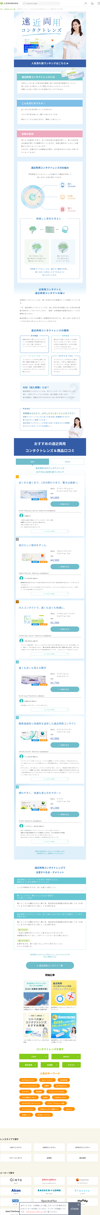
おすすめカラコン (61, 1086)
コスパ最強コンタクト (29, 1097)
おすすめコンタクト (28, 1080)
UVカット (69, 1109)
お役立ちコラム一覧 (9, 9)
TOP (1, 9)
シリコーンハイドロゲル (56, 1092)
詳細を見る (64, 504)
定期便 (47, 1086)
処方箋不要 (63, 1080)
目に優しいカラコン (44, 1115)
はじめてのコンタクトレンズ (31, 1103)
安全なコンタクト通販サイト (49, 1109)
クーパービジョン (27, 1109)
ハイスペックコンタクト (29, 1086)
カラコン (71, 1065)
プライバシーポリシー (35, 1211)
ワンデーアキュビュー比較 (55, 1103)
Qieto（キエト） (47, 1080)
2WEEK (67, 462)
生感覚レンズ (26, 1115)
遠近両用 (28, 1065)
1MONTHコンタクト (82, 1147)
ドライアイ (25, 1092)
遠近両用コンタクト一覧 (51, 965)
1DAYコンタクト (16, 1147)
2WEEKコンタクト (60, 1097)
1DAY (32, 462)
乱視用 (50, 1065)
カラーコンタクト (15, 1158)
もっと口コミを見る (49, 531)
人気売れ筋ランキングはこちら (50, 63)
